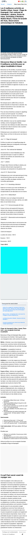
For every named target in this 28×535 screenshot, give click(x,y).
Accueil (2, 4)
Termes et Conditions (8, 534)
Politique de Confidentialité (10, 532)
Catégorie (9, 4)
